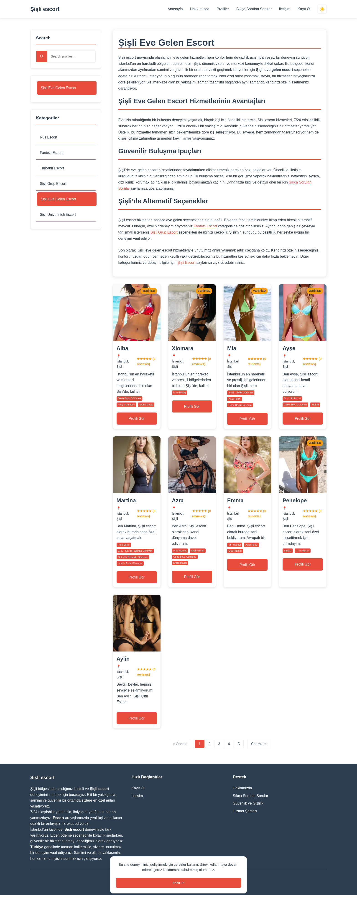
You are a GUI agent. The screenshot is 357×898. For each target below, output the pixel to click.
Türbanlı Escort (52, 169)
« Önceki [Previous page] (180, 747)
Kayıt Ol (303, 9)
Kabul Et (178, 882)
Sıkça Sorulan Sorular (254, 9)
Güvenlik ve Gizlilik (248, 806)
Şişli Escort (186, 262)
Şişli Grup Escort (53, 184)
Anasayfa (175, 9)
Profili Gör (137, 419)
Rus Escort (49, 137)
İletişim (284, 9)
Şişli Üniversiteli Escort (58, 215)
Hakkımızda (199, 9)
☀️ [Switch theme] (322, 9)
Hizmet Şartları (245, 814)
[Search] (41, 56)
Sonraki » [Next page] (259, 747)
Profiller (222, 9)
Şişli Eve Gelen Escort (59, 88)
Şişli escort (44, 9)
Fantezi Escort (51, 153)
